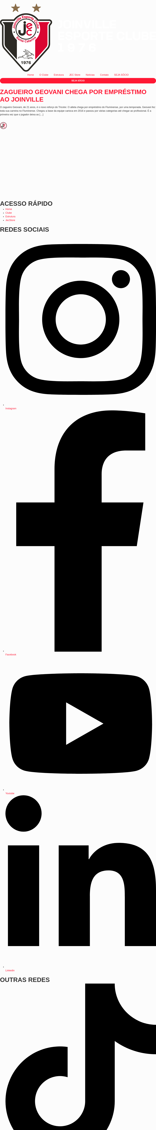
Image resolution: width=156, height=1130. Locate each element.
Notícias (90, 74)
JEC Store (74, 74)
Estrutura (59, 74)
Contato (104, 74)
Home (30, 74)
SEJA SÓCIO (121, 74)
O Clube (43, 74)
